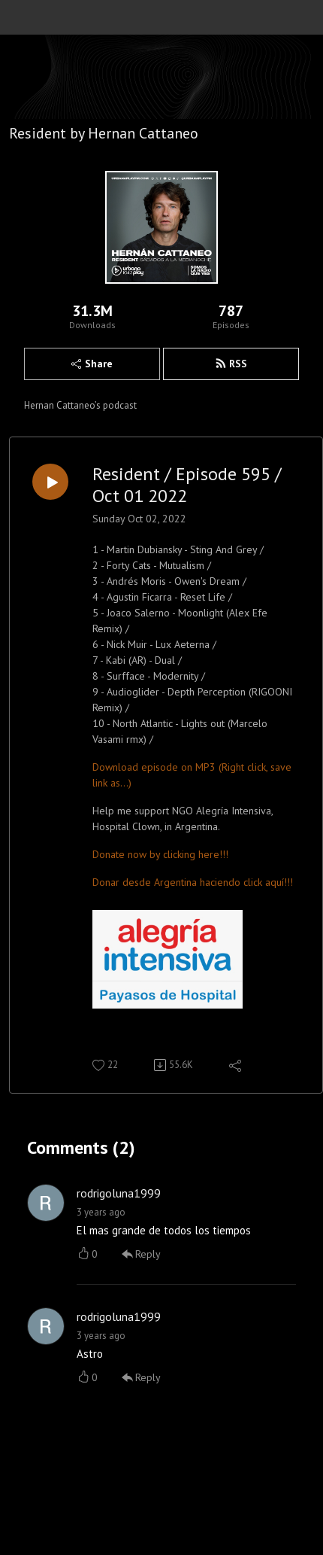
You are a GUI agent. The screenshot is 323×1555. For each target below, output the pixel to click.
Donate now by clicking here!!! (160, 854)
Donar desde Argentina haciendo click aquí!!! (192, 882)
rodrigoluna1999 (119, 1192)
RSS (231, 363)
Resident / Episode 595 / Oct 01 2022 (187, 485)
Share (92, 363)
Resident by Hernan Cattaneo (103, 133)
